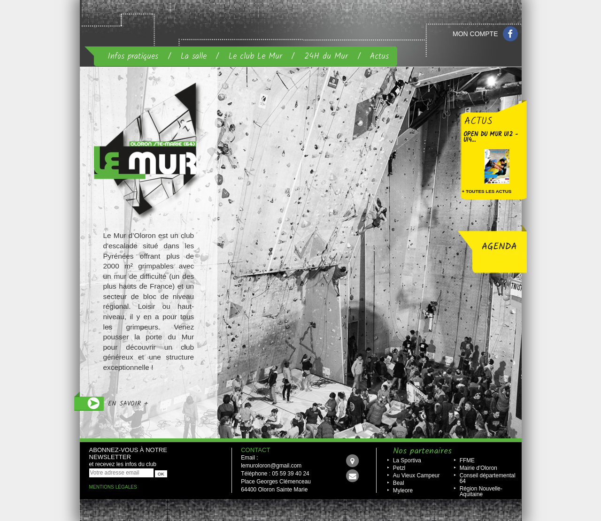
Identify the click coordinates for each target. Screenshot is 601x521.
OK (161, 473)
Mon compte (475, 34)
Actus (379, 56)
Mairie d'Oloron (478, 468)
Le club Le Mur (255, 56)
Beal (398, 483)
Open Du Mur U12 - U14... (490, 137)
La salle (194, 56)
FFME (467, 460)
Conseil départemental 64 (488, 478)
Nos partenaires (422, 451)
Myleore (403, 490)
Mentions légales (113, 487)
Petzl (399, 468)
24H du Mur (326, 56)
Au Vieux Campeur (416, 475)
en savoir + (128, 403)
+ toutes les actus (487, 191)
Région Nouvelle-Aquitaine (481, 491)
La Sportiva (407, 460)
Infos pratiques (133, 56)
